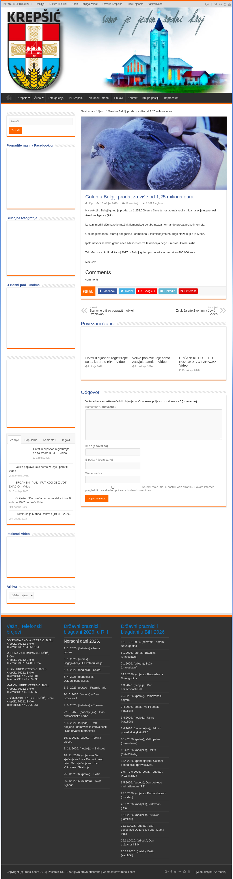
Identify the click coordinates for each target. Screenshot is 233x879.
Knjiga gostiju (150, 98)
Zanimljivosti (155, 4)
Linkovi (118, 98)
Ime (96, 446)
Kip (91, 203)
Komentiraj (132, 203)
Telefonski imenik (98, 98)
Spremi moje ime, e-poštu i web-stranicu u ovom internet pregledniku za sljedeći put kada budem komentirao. (149, 488)
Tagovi (66, 440)
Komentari (49, 440)
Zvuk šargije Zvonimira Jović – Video (195, 311)
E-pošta (99, 459)
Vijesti (100, 111)
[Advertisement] (42, 393)
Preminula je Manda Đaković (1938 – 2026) (43, 514)
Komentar (100, 406)
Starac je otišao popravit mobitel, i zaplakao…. (112, 311)
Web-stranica (93, 473)
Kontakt (133, 98)
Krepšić (22, 98)
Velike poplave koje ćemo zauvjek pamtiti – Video (151, 359)
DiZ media (219, 871)
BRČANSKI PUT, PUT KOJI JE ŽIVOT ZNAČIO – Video (199, 361)
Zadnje (14, 440)
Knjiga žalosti (90, 4)
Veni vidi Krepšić (9, 97)
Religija (40, 4)
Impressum (171, 98)
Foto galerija (56, 98)
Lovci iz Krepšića (112, 4)
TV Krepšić (76, 98)
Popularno (30, 440)
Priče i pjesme (135, 4)
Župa (37, 98)
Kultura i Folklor (58, 4)
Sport (75, 4)
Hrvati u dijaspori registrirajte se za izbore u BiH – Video (106, 359)
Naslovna (87, 111)
